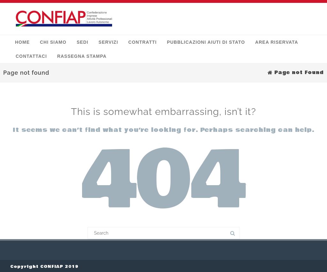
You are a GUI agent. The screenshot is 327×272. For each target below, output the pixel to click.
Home (22, 40)
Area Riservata (276, 40)
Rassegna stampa (82, 54)
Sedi (82, 40)
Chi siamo (53, 40)
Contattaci (31, 54)
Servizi (108, 40)
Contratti (142, 40)
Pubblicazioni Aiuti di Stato (206, 40)
